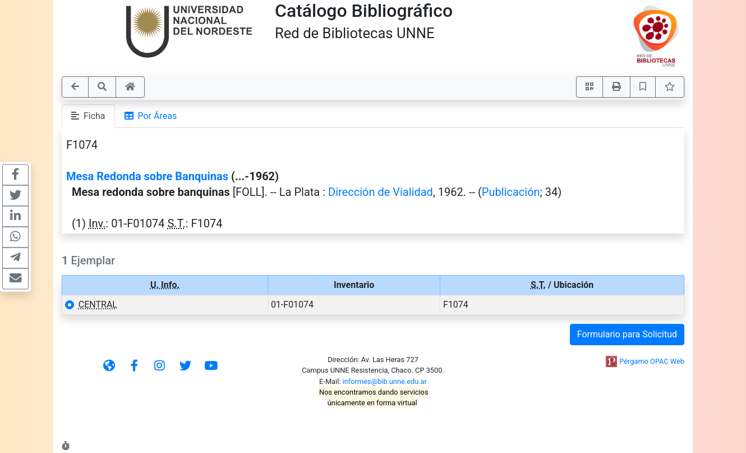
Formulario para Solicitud (627, 334)
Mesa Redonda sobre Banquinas (147, 176)
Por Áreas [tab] (151, 116)
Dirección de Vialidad (380, 192)
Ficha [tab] (88, 116)
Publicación (511, 192)
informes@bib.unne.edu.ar (385, 381)
